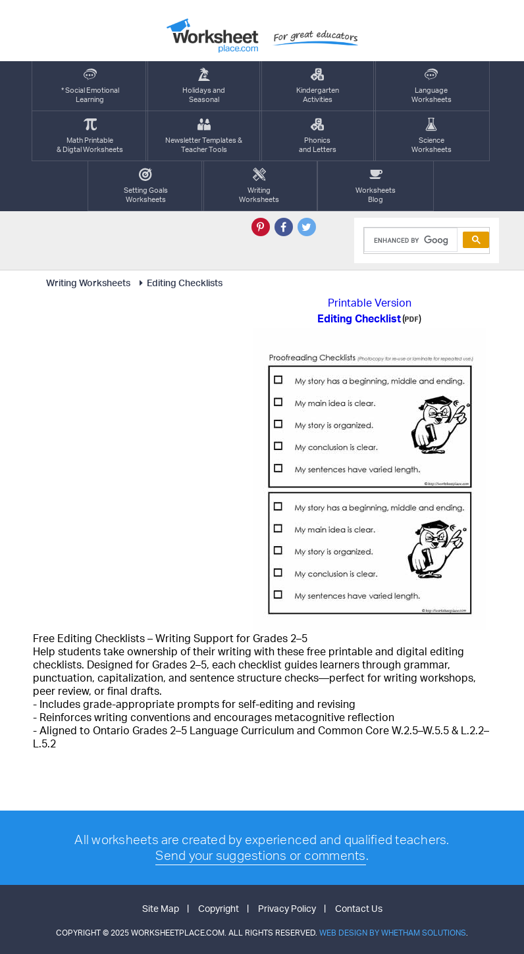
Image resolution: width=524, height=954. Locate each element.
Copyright (218, 908)
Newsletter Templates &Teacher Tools (203, 136)
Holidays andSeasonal (203, 86)
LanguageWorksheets (431, 86)
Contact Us (358, 908)
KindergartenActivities (317, 86)
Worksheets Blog (375, 186)
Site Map (160, 908)
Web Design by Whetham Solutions (392, 933)
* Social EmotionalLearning (90, 86)
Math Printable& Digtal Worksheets (90, 136)
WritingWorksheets (259, 186)
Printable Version (369, 302)
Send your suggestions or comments (260, 855)
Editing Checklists (179, 282)
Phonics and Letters (317, 136)
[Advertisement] (140, 410)
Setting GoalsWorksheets (146, 186)
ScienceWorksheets (431, 136)
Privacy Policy (287, 908)
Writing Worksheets (88, 282)
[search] (409, 240)
